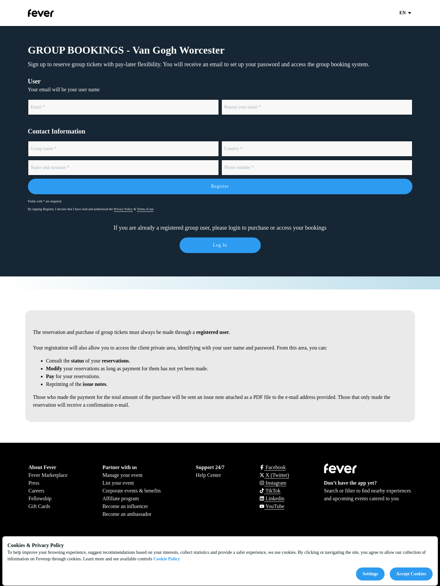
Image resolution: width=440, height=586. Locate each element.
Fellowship (40, 498)
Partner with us (119, 467)
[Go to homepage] (56, 13)
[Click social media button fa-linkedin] (271, 498)
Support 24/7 (210, 467)
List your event (118, 483)
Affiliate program (120, 498)
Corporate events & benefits (131, 490)
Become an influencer (125, 506)
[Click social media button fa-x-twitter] (274, 475)
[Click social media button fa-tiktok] (270, 490)
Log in (220, 245)
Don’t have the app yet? (350, 483)
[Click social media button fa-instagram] (272, 483)
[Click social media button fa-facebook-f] (272, 467)
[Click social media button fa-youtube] (271, 506)
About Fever (43, 467)
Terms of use (145, 209)
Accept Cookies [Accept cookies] (411, 573)
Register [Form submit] (220, 186)
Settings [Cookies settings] (370, 573)
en (405, 13)
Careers (36, 490)
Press (34, 483)
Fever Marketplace (48, 475)
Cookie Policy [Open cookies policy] (166, 558)
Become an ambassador (126, 514)
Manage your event (122, 475)
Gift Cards (39, 506)
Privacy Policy (123, 209)
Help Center (208, 475)
